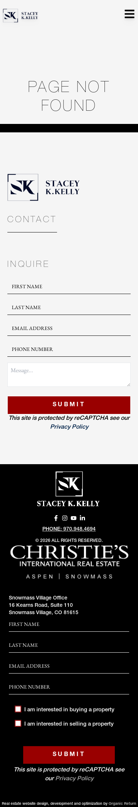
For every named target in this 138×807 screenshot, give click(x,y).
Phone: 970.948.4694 (69, 529)
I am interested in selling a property (64, 724)
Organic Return (122, 804)
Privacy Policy (69, 427)
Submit (69, 405)
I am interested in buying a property (64, 710)
